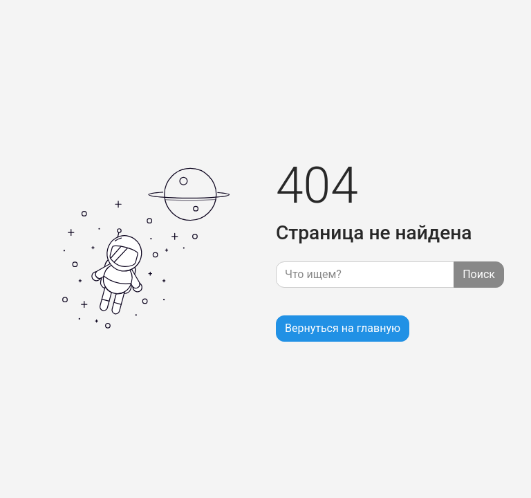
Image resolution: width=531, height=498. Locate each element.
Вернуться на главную (342, 328)
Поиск (479, 274)
